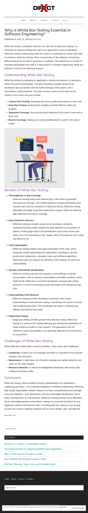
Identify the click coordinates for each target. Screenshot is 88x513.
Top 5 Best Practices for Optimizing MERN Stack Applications (33, 449)
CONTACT (30, 479)
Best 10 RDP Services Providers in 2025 (23, 454)
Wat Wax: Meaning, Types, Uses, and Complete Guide (29, 464)
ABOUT (13, 479)
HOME (6, 479)
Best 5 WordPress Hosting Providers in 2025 (25, 459)
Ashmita (37, 39)
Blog (14, 415)
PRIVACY (21, 479)
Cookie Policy (63, 507)
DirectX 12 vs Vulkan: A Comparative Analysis (25, 444)
